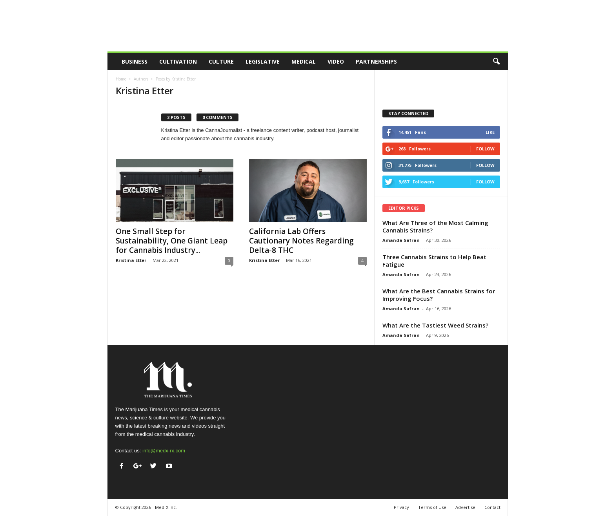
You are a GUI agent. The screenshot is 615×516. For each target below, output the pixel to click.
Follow (485, 149)
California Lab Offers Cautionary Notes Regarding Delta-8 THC (301, 240)
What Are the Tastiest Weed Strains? (435, 325)
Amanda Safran (401, 240)
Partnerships (376, 61)
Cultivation (178, 61)
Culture (221, 61)
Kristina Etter (131, 260)
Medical (303, 61)
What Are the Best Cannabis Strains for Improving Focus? (438, 294)
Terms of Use (432, 507)
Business (134, 61)
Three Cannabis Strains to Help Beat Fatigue (434, 260)
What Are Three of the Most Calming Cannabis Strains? (435, 226)
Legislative (263, 61)
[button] (496, 61)
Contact (492, 507)
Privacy (401, 507)
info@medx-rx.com (163, 451)
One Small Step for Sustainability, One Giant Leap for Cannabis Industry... (171, 240)
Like (490, 132)
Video (336, 61)
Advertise (465, 507)
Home (121, 79)
